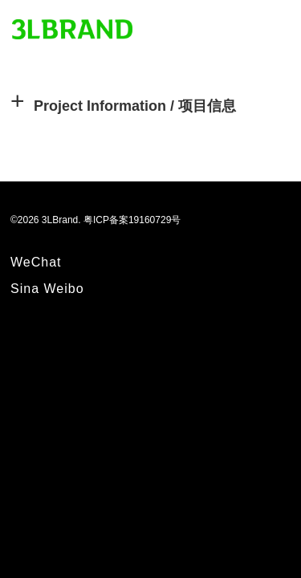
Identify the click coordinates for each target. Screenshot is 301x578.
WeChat (36, 262)
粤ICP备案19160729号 (132, 220)
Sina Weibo (47, 288)
